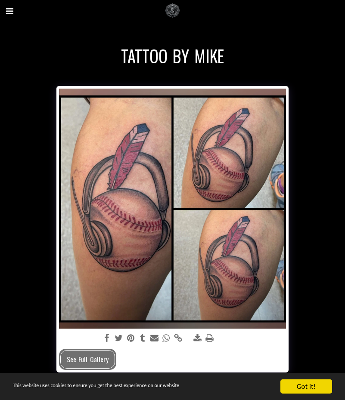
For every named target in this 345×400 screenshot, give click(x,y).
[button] (9, 10)
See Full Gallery (88, 359)
